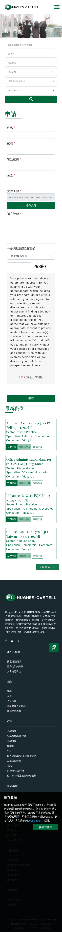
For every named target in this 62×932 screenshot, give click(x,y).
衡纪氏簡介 (13, 652)
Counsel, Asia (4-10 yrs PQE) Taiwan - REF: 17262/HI (27, 533)
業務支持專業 (14, 711)
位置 (11, 175)
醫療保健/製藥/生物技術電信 (21, 755)
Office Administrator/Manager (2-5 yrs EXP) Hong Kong (28, 461)
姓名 (11, 127)
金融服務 (11, 731)
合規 (9, 696)
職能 (9, 681)
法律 (9, 691)
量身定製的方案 (15, 666)
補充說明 (14, 214)
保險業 (10, 746)
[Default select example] (31, 54)
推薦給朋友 (24, 447)
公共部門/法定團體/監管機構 (21, 775)
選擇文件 (31, 205)
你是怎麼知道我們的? (22, 248)
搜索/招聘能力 (14, 661)
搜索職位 (12, 786)
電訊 (9, 765)
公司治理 (11, 701)
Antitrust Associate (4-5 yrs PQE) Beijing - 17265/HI (30, 425)
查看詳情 (37, 447)
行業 (9, 721)
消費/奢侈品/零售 (16, 770)
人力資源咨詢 (14, 671)
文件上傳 (14, 191)
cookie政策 (34, 820)
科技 (9, 750)
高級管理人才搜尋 (16, 706)
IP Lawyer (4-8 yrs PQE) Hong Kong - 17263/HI (28, 497)
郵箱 (11, 143)
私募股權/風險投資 (16, 736)
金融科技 (11, 741)
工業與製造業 (14, 760)
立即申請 (12, 447)
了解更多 (47, 567)
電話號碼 (14, 159)
